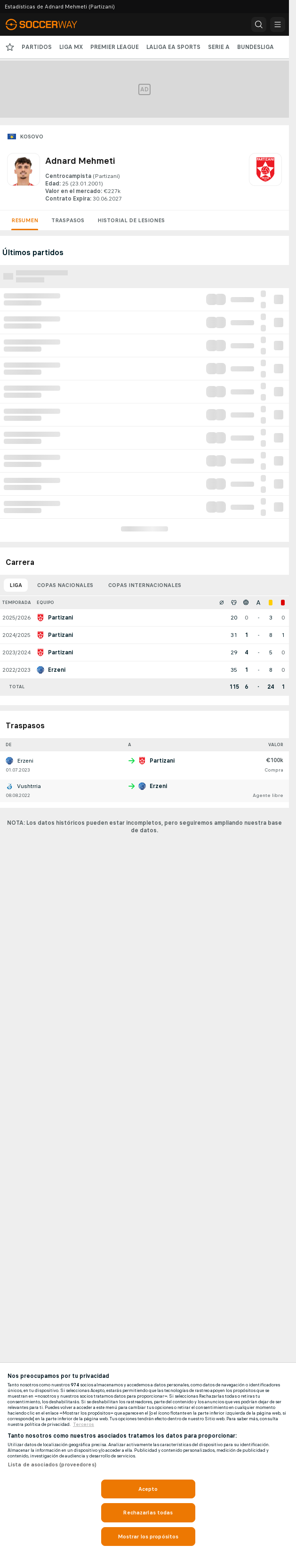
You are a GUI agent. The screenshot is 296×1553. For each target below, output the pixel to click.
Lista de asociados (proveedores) (52, 1464)
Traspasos (67, 220)
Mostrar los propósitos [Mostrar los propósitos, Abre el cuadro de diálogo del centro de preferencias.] (148, 1536)
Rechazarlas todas (148, 1512)
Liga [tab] (15, 585)
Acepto (148, 1489)
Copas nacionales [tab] (65, 585)
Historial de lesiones (131, 220)
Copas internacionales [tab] (144, 585)
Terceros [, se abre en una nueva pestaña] (83, 1424)
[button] (258, 24)
